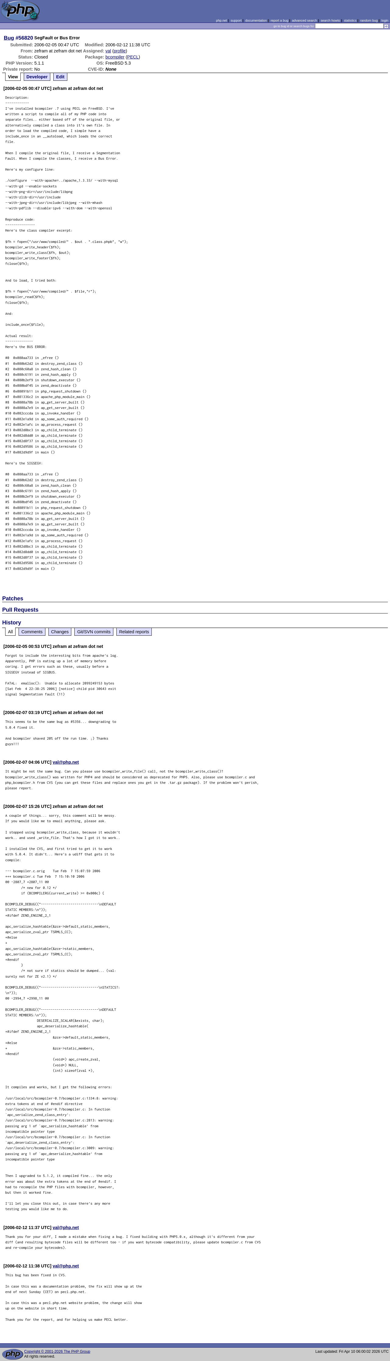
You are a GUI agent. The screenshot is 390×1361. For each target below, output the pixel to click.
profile (120, 50)
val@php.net (66, 762)
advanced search (304, 20)
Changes (60, 631)
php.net (221, 20)
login (384, 20)
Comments (32, 631)
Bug (9, 38)
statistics (350, 20)
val (108, 50)
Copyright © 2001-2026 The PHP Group (57, 1351)
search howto (330, 20)
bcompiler (114, 57)
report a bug (279, 20)
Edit (60, 76)
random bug (369, 20)
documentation (256, 20)
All (10, 631)
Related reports (134, 631)
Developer (37, 76)
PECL (133, 57)
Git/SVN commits (94, 631)
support (236, 20)
